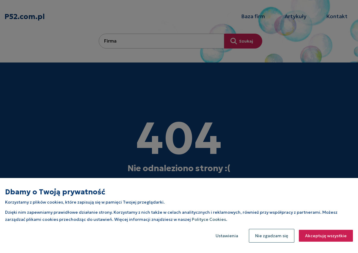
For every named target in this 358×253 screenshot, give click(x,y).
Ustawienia (227, 235)
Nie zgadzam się (271, 235)
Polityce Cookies (209, 219)
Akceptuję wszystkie (326, 235)
